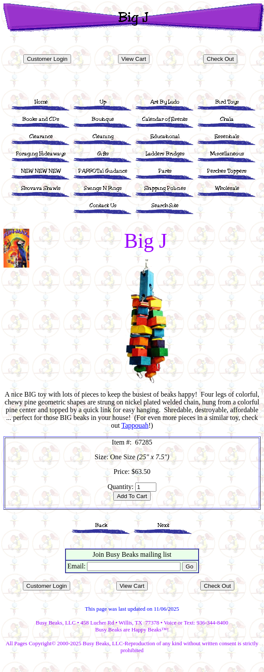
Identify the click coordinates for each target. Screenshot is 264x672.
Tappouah (135, 425)
